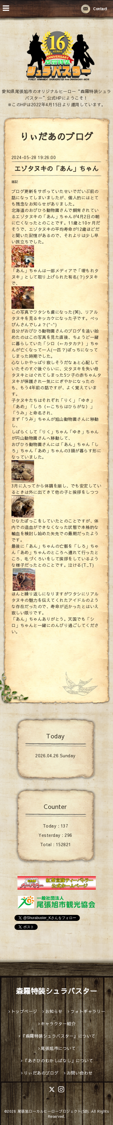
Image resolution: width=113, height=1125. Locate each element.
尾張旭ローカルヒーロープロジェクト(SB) (53, 1111)
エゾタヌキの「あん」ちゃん (56, 168)
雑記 (14, 181)
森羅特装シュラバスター (56, 991)
